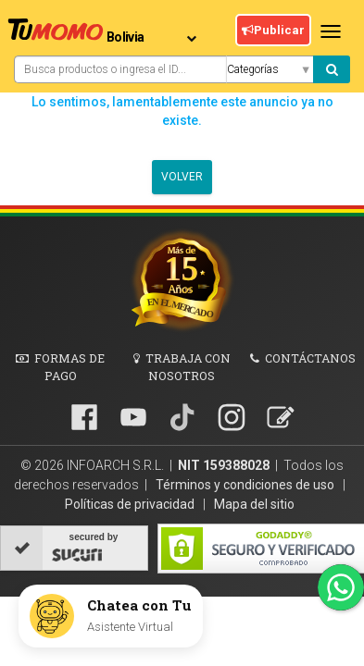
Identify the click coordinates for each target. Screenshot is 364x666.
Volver (182, 177)
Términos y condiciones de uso (246, 484)
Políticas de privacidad (131, 504)
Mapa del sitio (254, 504)
